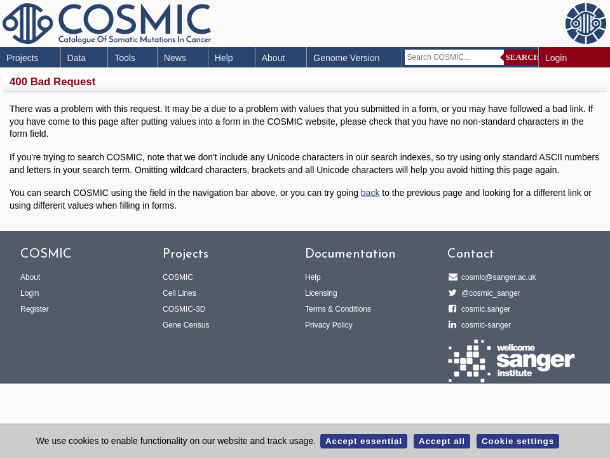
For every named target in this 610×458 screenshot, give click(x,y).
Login (556, 58)
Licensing (321, 293)
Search (523, 57)
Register (34, 309)
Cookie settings (518, 441)
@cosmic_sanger (489, 293)
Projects (22, 58)
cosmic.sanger (484, 309)
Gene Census (186, 325)
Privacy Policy (329, 325)
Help (224, 58)
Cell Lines (179, 293)
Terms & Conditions (338, 309)
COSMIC (178, 277)
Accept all (442, 441)
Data (76, 58)
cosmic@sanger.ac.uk (497, 277)
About (273, 58)
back (370, 193)
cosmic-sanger (484, 325)
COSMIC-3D (184, 309)
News (175, 58)
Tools (124, 58)
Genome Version (346, 58)
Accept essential (363, 441)
